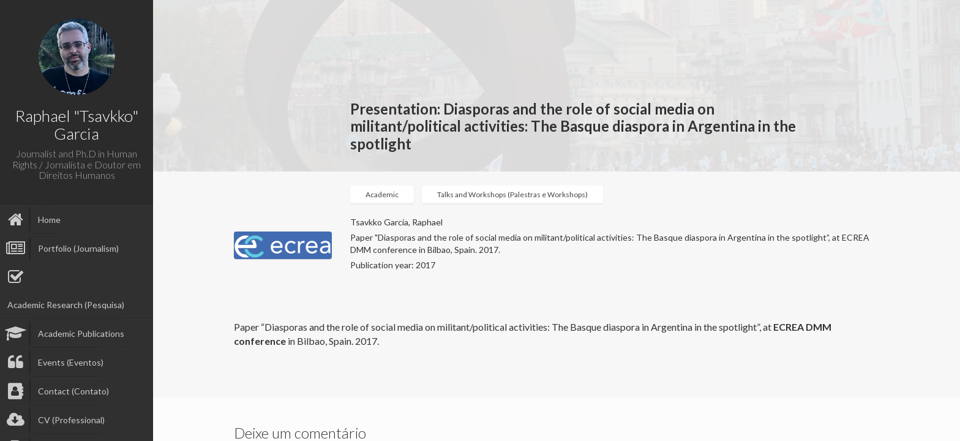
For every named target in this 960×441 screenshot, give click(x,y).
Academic (382, 194)
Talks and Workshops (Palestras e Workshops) (512, 194)
